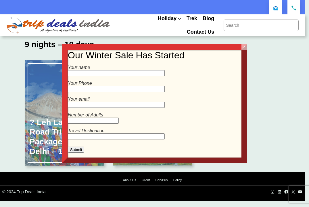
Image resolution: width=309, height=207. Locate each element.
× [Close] (244, 46)
